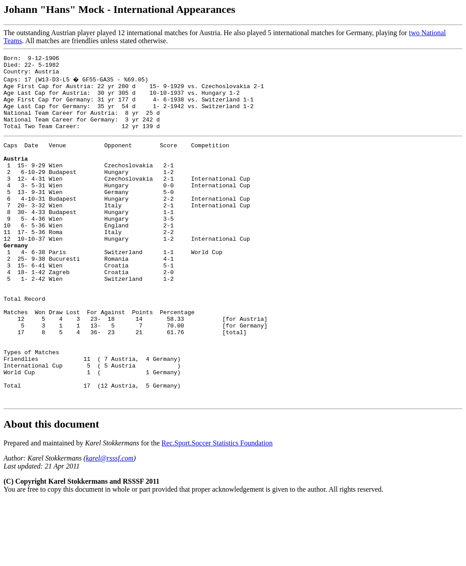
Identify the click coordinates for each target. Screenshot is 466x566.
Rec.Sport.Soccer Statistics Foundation (217, 508)
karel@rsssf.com (110, 523)
